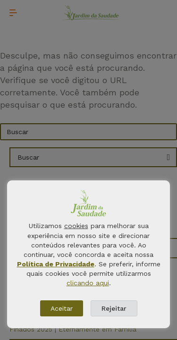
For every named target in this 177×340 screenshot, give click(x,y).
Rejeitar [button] (113, 308)
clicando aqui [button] (88, 283)
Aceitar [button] (62, 308)
